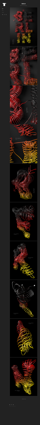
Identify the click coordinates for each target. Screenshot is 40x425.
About (2, 10)
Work (2, 8)
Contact (3, 12)
